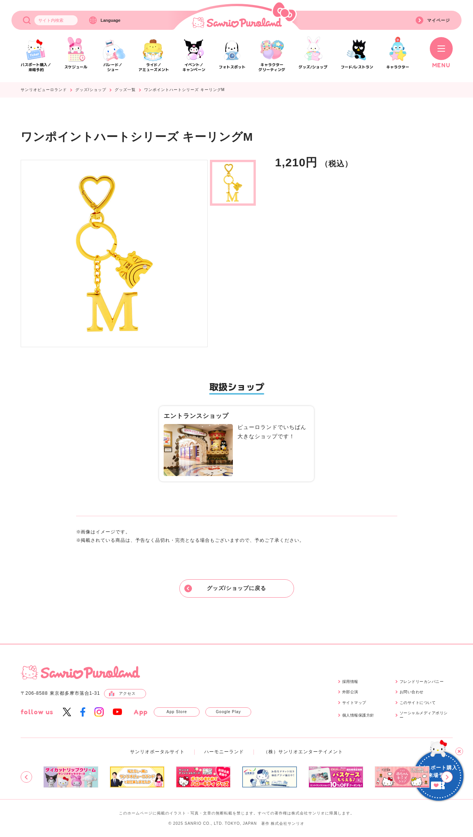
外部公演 (350, 692)
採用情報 (350, 681)
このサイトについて (418, 702)
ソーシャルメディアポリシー (424, 715)
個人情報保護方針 (358, 715)
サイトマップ (354, 702)
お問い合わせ (412, 692)
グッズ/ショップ (90, 90)
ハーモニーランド (224, 751)
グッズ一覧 (125, 90)
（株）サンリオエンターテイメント (303, 751)
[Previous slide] (26, 777)
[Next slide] (447, 777)
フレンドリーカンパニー (422, 681)
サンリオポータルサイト (157, 751)
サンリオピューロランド (44, 90)
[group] (70, 777)
